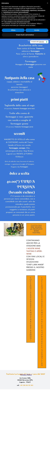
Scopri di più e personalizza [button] (25, 35)
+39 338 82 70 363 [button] (26, 385)
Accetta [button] (36, 30)
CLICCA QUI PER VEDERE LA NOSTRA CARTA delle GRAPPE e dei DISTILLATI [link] (42, 322)
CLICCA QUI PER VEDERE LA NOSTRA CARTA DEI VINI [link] (31, 309)
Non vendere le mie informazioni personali (17, 21)
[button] (47, 3)
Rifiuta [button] (13, 30)
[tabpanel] (30, 46)
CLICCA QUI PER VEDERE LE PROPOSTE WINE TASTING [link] (36, 229)
